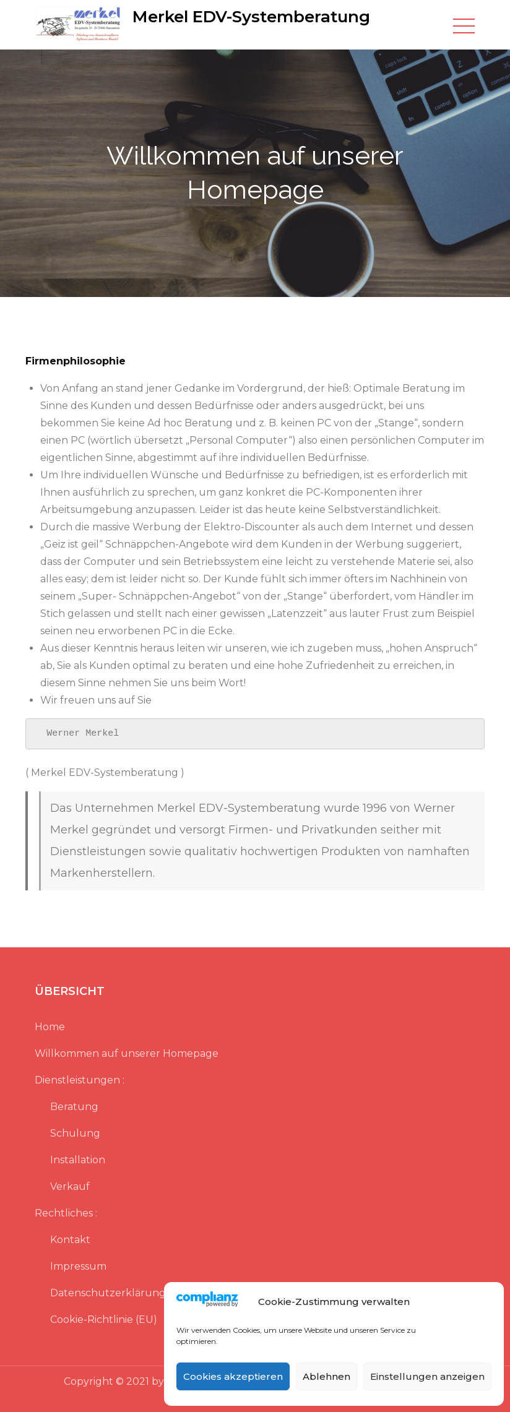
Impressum (78, 1266)
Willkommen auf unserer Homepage (126, 1053)
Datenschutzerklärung (108, 1293)
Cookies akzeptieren (233, 1376)
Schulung (75, 1133)
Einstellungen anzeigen (427, 1376)
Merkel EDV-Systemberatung (251, 17)
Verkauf (70, 1186)
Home (50, 1027)
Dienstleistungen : (79, 1080)
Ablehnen (326, 1376)
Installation (77, 1160)
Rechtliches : (66, 1213)
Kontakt (70, 1240)
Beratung (74, 1107)
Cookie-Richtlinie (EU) (103, 1319)
